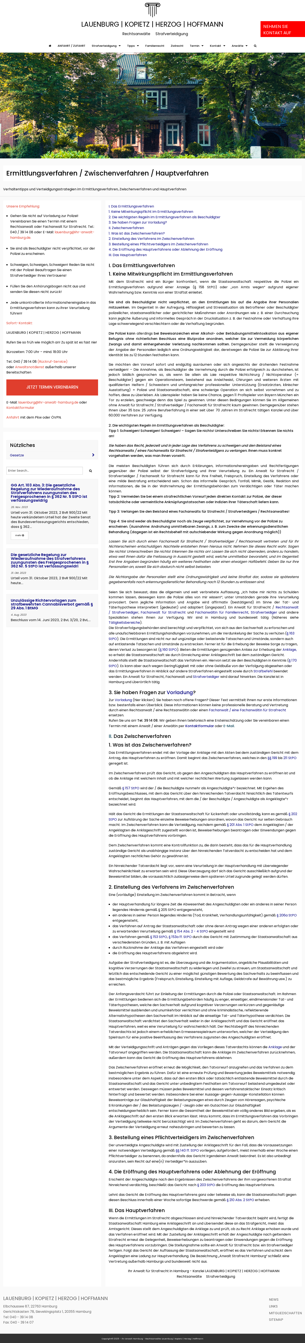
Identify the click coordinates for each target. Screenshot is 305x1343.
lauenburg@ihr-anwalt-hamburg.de (48, 402)
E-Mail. (229, 726)
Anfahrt (12, 417)
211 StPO (290, 757)
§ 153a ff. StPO (180, 936)
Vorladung (180, 692)
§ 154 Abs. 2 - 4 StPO (191, 931)
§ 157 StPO (130, 788)
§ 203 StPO (206, 1184)
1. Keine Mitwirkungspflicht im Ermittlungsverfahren (151, 211)
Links (273, 1306)
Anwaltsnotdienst (29, 367)
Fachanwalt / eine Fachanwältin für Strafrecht (247, 710)
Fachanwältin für (210, 612)
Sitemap (276, 1319)
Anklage (275, 1047)
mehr (19, 535)
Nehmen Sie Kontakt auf (277, 29)
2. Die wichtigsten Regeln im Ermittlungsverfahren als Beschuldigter (164, 217)
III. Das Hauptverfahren (128, 255)
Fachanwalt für (154, 612)
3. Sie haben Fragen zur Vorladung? (138, 222)
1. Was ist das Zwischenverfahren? (137, 233)
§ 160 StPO (168, 649)
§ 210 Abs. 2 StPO (240, 1199)
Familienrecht (236, 612)
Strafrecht (177, 612)
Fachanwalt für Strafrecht (163, 476)
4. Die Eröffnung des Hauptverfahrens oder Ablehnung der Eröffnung (165, 249)
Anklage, (290, 649)
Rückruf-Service (52, 361)
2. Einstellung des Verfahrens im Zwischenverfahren (151, 238)
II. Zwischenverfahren (126, 227)
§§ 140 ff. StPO (187, 1150)
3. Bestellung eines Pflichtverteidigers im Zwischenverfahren (158, 244)
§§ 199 (272, 757)
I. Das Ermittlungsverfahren (131, 206)
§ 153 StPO (158, 936)
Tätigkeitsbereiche (124, 622)
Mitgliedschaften (285, 1313)
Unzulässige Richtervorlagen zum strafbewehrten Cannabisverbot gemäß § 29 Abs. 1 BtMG (52, 604)
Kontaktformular (20, 407)
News (274, 1299)
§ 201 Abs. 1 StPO (240, 824)
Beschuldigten (144, 465)
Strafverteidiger (125, 612)
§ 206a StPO (287, 915)
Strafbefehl (263, 671)
